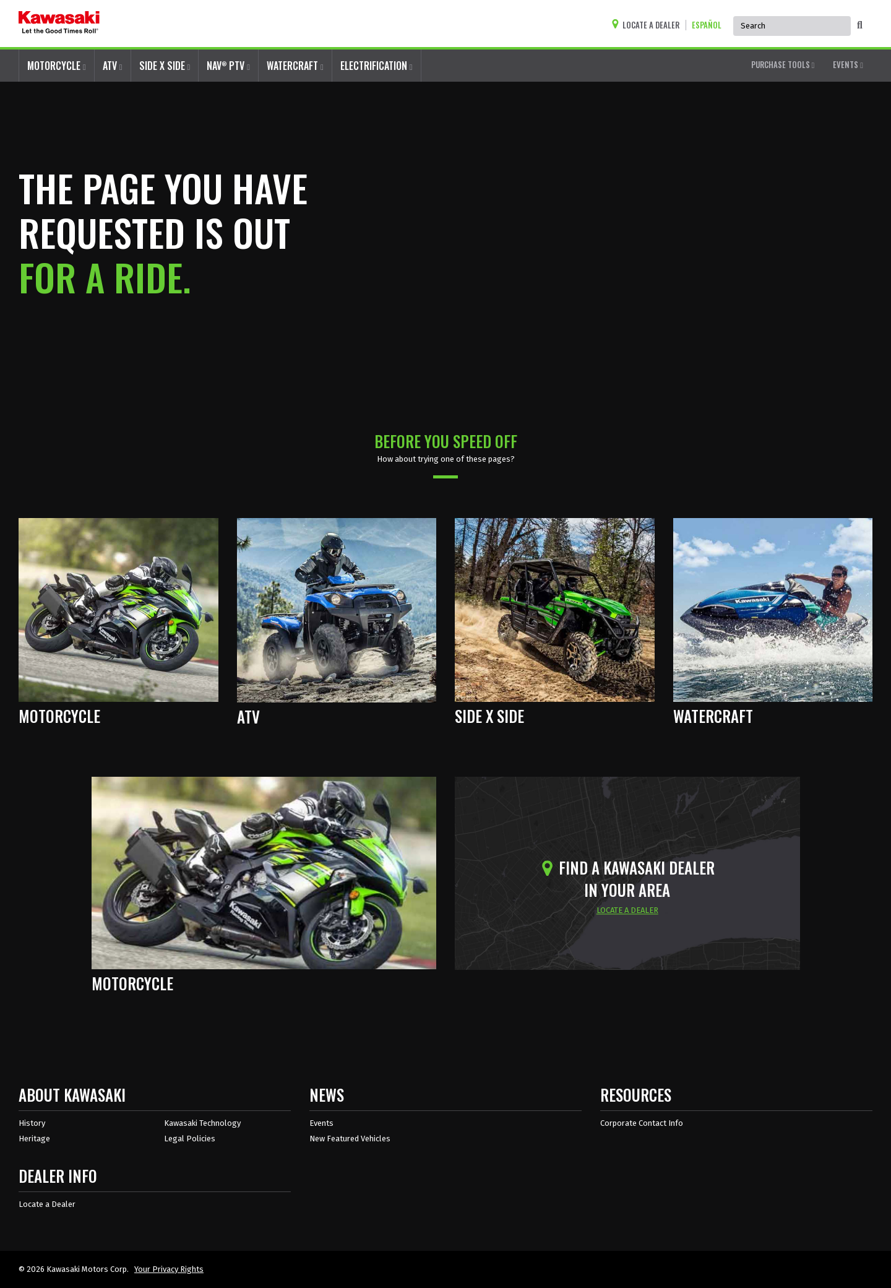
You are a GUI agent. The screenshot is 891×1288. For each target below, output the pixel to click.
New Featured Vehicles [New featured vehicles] (349, 1138)
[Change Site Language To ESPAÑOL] (710, 25)
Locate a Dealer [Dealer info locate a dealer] (47, 1204)
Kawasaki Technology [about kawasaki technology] (202, 1123)
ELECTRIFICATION (376, 65)
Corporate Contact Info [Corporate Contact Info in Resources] (641, 1123)
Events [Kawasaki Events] (321, 1123)
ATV (113, 65)
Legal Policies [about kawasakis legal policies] (189, 1138)
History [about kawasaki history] (32, 1123)
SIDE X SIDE (165, 65)
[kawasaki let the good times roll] (59, 23)
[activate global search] (859, 25)
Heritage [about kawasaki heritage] (34, 1138)
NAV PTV (228, 65)
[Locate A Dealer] (648, 25)
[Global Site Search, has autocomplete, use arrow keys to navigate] (792, 26)
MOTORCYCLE (56, 65)
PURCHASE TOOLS (783, 64)
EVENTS (848, 64)
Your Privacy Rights (169, 1269)
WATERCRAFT (295, 65)
